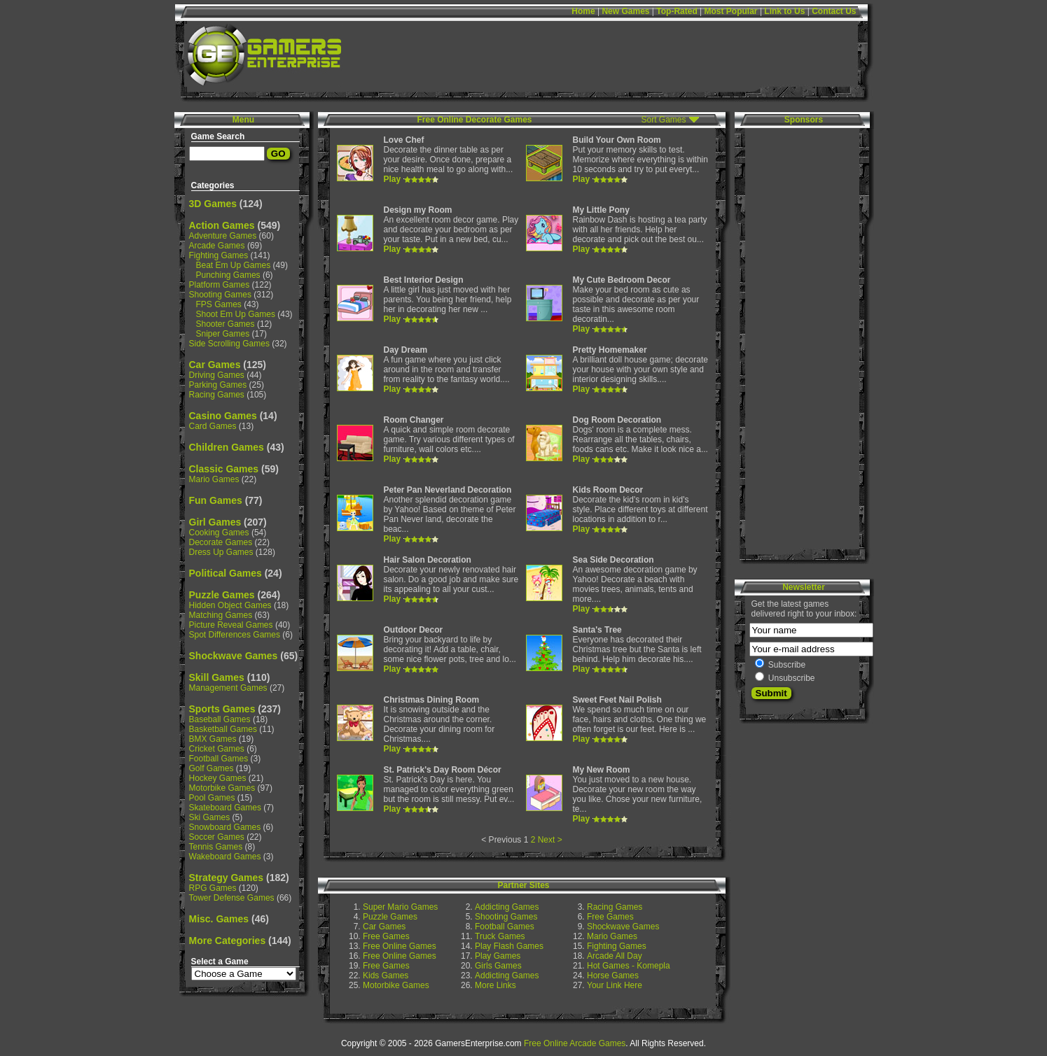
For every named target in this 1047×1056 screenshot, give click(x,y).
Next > (550, 840)
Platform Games (219, 285)
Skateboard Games (225, 807)
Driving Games (216, 375)
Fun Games (215, 500)
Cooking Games (219, 532)
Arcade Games (217, 246)
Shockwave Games (233, 655)
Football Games (219, 758)
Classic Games (224, 468)
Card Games (213, 426)
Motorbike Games (222, 788)
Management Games (228, 688)
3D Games (213, 203)
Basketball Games (223, 729)
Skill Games (216, 677)
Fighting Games (219, 255)
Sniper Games (223, 334)
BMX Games (213, 739)
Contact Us (834, 11)
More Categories (227, 940)
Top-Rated (676, 11)
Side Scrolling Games (229, 344)
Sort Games (663, 120)
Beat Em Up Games (233, 265)
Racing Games (216, 395)
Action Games (222, 225)
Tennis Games (216, 847)
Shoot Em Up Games (235, 314)
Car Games (215, 364)
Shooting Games (220, 295)
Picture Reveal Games (231, 625)
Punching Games (228, 275)
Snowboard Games (225, 827)
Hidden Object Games (230, 605)
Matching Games (221, 615)
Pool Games (212, 798)
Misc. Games (219, 918)
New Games (625, 11)
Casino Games (223, 415)
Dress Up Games (221, 552)
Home (583, 11)
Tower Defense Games (232, 898)
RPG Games (213, 888)
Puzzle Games (222, 594)
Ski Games (209, 817)
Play (392, 179)
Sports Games (222, 708)
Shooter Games (225, 324)
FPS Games (219, 304)
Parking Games (218, 385)
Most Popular (731, 11)
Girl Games (215, 522)
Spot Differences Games (235, 635)
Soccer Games (216, 837)
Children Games (226, 447)
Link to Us (784, 11)
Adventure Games (223, 236)
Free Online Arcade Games (574, 1043)
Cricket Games (216, 749)
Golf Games (211, 768)
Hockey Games (218, 778)
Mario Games (214, 479)
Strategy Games (226, 877)
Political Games (225, 573)
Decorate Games (221, 542)
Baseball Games (220, 719)
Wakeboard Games (225, 856)
